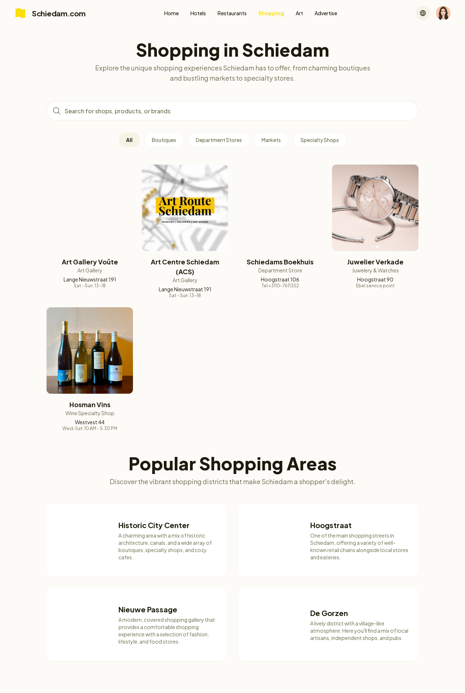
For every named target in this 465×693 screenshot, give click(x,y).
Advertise (326, 13)
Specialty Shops (319, 140)
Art (299, 13)
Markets (271, 140)
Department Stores (219, 140)
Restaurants (232, 13)
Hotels (198, 13)
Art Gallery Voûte (90, 262)
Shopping (271, 13)
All (129, 140)
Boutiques (164, 140)
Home (171, 13)
